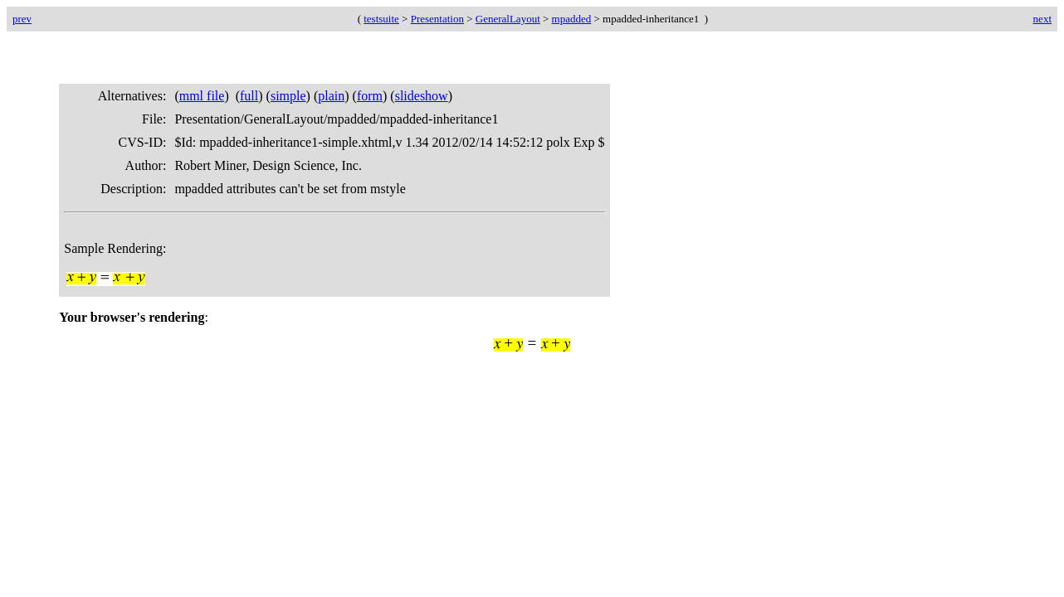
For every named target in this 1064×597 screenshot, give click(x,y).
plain (331, 96)
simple (288, 96)
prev (22, 18)
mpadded (572, 18)
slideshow (421, 96)
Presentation (437, 18)
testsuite (381, 18)
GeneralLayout (508, 18)
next (1042, 18)
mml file (202, 96)
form (370, 96)
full (249, 96)
